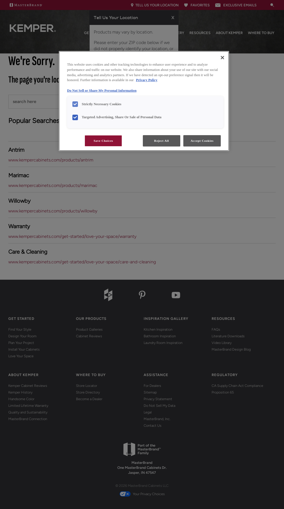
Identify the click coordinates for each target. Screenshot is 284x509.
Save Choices (103, 140)
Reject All (161, 140)
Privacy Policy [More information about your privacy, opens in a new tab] (146, 80)
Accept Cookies (202, 140)
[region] (144, 101)
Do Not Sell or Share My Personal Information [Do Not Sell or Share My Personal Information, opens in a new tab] (101, 90)
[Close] (222, 58)
